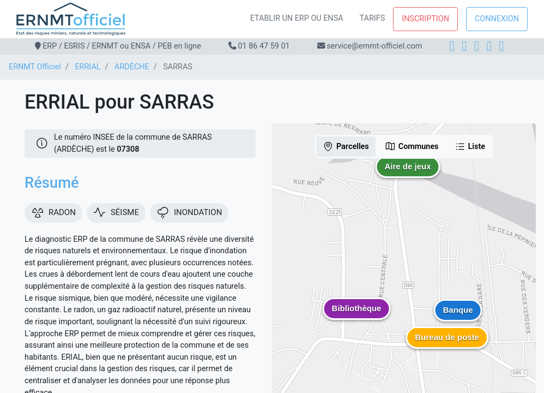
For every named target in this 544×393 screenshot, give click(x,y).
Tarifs (372, 18)
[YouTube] (501, 46)
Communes (412, 146)
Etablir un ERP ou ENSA (296, 18)
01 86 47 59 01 (263, 46)
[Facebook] (451, 46)
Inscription (425, 18)
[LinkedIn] (476, 46)
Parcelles (346, 146)
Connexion (497, 18)
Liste (470, 146)
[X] (489, 46)
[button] (407, 174)
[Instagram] (464, 46)
